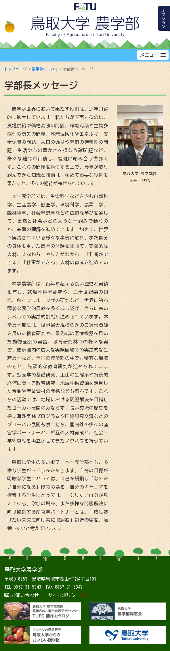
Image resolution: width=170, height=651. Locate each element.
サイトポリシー (64, 595)
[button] (153, 55)
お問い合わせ (25, 595)
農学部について (45, 69)
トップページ (15, 69)
